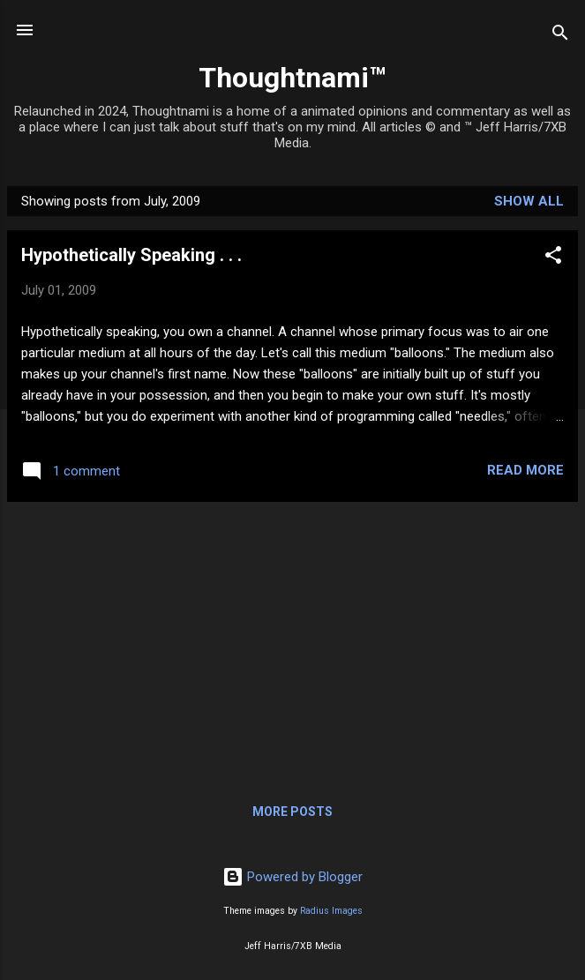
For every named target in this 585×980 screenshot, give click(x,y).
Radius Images (331, 910)
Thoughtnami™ (292, 77)
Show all (529, 201)
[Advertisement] (292, 639)
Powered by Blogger (292, 877)
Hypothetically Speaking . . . (131, 255)
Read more (525, 470)
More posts (292, 811)
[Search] (560, 36)
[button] (553, 258)
